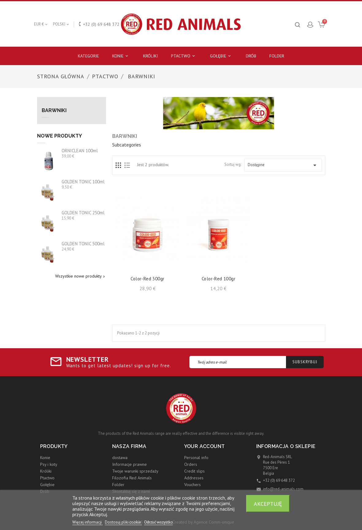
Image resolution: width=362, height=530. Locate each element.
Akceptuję (268, 503)
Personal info (196, 457)
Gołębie (221, 56)
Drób (251, 56)
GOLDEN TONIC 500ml (83, 244)
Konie (121, 56)
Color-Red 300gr (147, 279)
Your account (204, 446)
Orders (190, 464)
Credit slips (194, 471)
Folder (276, 56)
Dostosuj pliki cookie (123, 522)
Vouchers (192, 484)
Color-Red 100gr (218, 279)
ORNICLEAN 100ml (80, 151)
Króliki (150, 56)
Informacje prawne (129, 464)
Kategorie (88, 56)
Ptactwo (184, 56)
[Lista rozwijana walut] (41, 24)
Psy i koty (48, 464)
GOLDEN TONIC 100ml (83, 182)
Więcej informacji (87, 522)
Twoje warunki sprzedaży (135, 471)
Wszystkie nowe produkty (80, 276)
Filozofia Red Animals (132, 478)
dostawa (120, 457)
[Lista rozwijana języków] (61, 24)
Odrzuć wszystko (158, 522)
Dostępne (283, 165)
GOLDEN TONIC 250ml (83, 213)
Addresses (194, 478)
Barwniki (54, 110)
